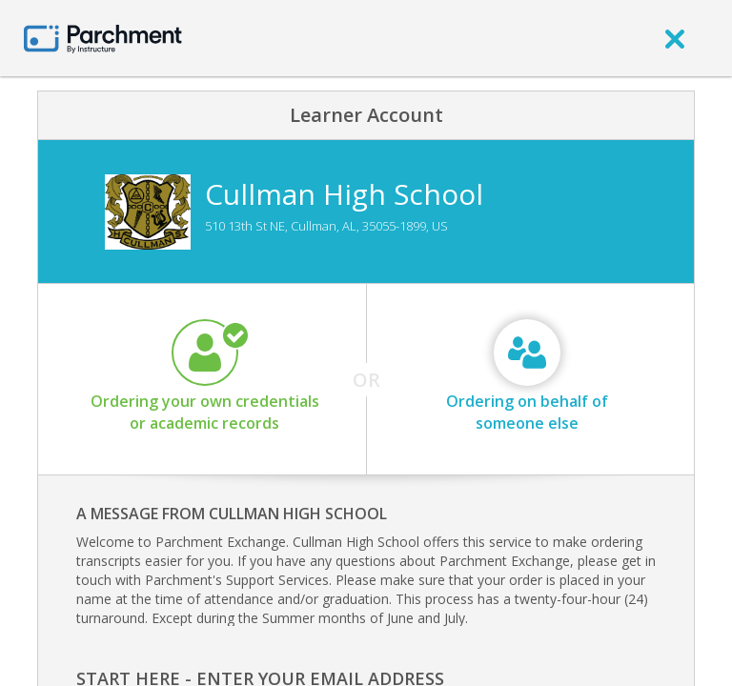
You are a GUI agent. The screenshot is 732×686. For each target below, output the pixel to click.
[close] (675, 38)
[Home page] (103, 38)
